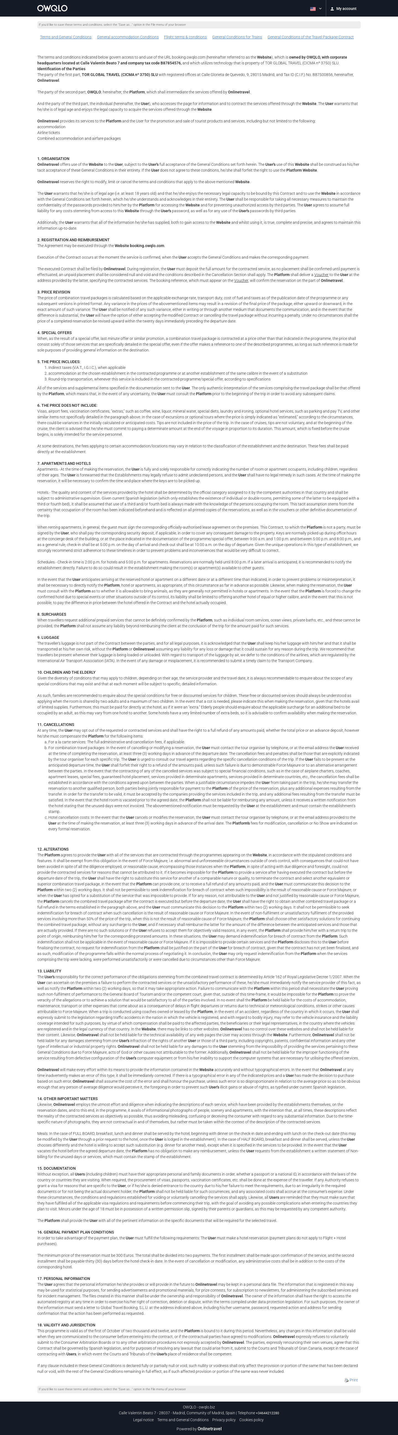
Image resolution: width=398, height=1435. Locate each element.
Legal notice (143, 1420)
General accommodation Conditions (128, 37)
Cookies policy (251, 1420)
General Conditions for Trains (237, 37)
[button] (315, 8)
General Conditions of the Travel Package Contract (311, 37)
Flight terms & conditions (185, 37)
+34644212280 (267, 1413)
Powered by (199, 1429)
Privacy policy (224, 1420)
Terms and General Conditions (65, 37)
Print (351, 1380)
